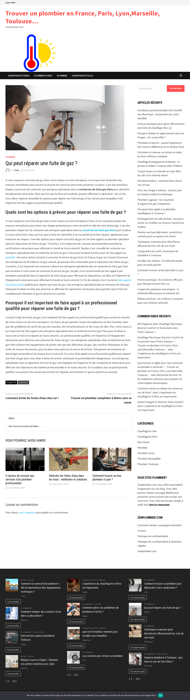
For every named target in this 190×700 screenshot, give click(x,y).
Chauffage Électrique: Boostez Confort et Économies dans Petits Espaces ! (159, 328)
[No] (186, 695)
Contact (141, 530)
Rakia (17, 170)
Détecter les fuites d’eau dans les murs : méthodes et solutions (68, 477)
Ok (160, 695)
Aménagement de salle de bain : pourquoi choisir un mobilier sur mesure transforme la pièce (160, 222)
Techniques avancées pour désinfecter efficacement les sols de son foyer (164, 633)
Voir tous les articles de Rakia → (25, 426)
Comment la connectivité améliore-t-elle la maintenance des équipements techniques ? (41, 587)
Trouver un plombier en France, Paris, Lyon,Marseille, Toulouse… (82, 17)
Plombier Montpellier (149, 458)
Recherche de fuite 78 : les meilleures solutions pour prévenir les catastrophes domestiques (159, 379)
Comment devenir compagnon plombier (159, 525)
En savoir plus (76, 597)
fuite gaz (23, 382)
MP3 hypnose (144, 324)
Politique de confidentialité (152, 536)
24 (14, 681)
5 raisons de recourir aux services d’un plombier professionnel (19, 479)
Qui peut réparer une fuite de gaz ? (162, 607)
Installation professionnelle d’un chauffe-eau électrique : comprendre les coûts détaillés (160, 114)
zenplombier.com (146, 551)
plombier (10, 257)
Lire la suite (13, 601)
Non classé (143, 442)
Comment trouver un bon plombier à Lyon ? (106, 477)
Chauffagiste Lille (82, 75)
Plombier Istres (43, 75)
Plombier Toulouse (147, 464)
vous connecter (27, 512)
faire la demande (159, 504)
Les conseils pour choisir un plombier (102, 655)
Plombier (62, 75)
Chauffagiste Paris (18, 75)
